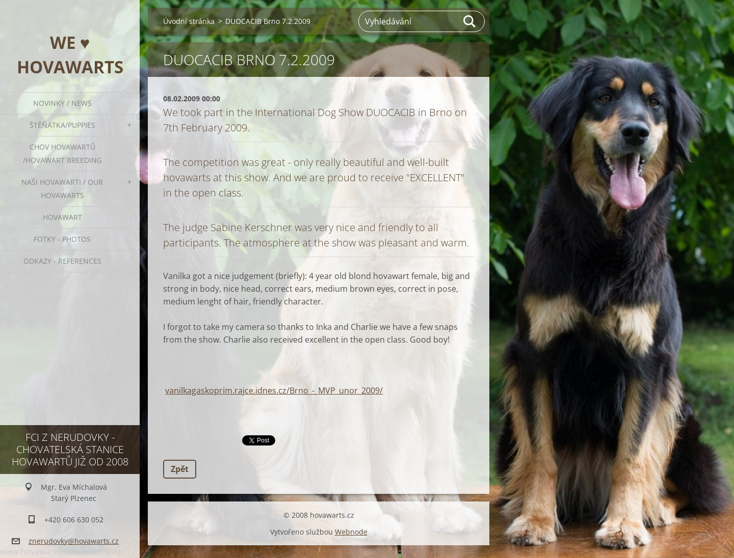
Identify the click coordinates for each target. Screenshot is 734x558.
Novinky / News (62, 103)
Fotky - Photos (62, 239)
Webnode (351, 532)
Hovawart (62, 217)
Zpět (180, 469)
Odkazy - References (62, 261)
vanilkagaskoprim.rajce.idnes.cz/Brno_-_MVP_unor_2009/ (274, 390)
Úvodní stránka (189, 21)
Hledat (470, 21)
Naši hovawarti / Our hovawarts (62, 188)
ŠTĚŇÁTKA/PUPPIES (62, 125)
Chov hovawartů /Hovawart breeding (62, 153)
